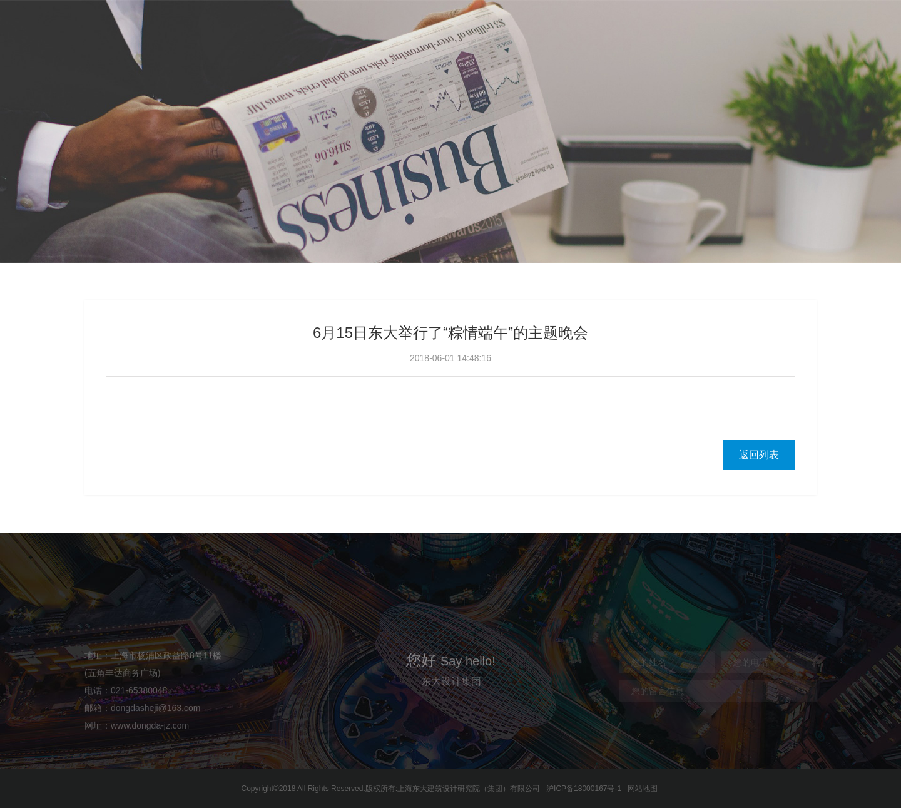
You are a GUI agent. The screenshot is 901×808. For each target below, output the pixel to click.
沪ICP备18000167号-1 (583, 788)
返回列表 (759, 454)
